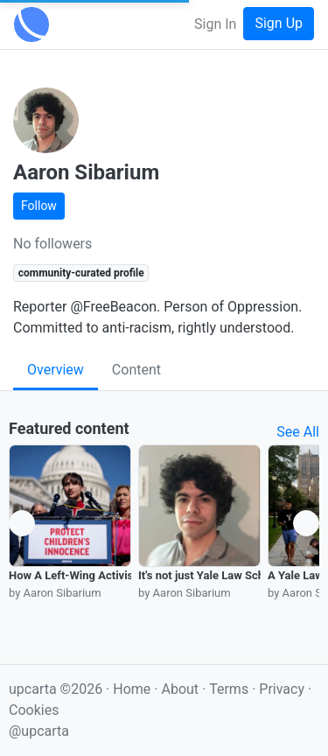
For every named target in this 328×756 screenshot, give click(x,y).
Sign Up (279, 23)
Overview (55, 369)
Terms (230, 689)
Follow (39, 206)
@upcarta (39, 731)
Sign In (215, 24)
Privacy (283, 689)
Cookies (34, 710)
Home (131, 689)
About (180, 689)
